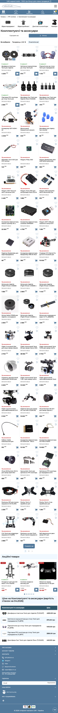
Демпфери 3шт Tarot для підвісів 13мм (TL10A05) (28, 98)
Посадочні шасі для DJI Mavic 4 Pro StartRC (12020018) (9, 582)
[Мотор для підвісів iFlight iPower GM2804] (47, 272)
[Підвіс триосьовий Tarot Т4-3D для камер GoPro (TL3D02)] (47, 335)
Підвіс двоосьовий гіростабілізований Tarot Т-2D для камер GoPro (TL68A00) (47, 378)
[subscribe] (29, 683)
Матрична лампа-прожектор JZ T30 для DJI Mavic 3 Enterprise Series (46, 582)
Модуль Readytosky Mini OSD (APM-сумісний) (47, 160)
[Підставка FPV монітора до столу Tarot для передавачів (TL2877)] (10, 86)
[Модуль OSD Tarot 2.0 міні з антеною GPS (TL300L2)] (10, 179)
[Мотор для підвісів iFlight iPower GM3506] (10, 272)
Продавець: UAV (18, 42)
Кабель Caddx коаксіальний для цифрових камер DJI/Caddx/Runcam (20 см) (9, 440)
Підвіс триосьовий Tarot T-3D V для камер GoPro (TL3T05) (28, 378)
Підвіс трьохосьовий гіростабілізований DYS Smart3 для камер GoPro (10, 409)
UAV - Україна (38, 710)
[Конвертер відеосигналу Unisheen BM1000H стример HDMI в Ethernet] (28, 210)
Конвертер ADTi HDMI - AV (9, 129)
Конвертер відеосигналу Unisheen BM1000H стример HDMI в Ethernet (28, 222)
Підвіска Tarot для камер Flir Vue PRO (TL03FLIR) (28, 409)
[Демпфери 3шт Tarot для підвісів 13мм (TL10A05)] (28, 86)
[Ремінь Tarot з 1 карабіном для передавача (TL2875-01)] (28, 490)
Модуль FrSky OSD (26, 160)
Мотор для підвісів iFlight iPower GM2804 (46, 285)
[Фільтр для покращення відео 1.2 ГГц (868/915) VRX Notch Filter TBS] (47, 304)
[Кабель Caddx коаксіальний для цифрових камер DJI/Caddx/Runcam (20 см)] (10, 428)
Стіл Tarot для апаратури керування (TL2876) (10, 534)
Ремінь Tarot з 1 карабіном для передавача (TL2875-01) (28, 503)
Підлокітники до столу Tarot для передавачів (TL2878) (47, 67)
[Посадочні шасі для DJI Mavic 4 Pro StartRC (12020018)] (10, 570)
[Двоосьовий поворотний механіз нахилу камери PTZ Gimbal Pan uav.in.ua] (28, 117)
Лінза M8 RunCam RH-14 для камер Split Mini (10, 471)
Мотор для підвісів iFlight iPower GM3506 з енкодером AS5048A (28, 285)
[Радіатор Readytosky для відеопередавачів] (10, 241)
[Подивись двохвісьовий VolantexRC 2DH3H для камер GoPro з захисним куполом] (10, 366)
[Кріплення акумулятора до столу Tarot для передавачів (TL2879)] (28, 54)
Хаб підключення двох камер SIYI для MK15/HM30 (47, 534)
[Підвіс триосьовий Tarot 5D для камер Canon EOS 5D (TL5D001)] (28, 335)
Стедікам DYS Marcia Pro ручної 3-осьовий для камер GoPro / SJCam (47, 253)
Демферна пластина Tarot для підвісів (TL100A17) (8, 67)
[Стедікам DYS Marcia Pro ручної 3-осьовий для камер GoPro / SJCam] (47, 241)
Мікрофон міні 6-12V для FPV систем (10, 160)
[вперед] (32, 551)
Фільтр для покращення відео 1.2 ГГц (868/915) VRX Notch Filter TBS (47, 316)
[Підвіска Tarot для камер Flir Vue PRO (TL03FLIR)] (28, 397)
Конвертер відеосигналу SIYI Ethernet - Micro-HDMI (28, 440)
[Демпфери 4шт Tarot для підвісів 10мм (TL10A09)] (47, 86)
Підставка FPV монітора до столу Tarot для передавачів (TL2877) (10, 98)
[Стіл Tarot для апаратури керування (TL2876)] (10, 522)
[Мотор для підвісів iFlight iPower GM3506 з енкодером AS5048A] (28, 272)
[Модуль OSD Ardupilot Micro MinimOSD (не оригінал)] (47, 179)
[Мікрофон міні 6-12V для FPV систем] (10, 148)
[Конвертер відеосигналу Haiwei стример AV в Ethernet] (10, 210)
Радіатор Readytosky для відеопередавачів (10, 253)
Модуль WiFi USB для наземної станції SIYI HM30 (46, 222)
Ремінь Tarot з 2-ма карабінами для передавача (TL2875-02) (47, 503)
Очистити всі (34, 42)
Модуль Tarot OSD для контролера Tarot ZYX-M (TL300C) (28, 191)
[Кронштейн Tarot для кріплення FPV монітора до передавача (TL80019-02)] (28, 459)
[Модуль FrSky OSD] (28, 148)
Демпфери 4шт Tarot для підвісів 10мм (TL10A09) (47, 98)
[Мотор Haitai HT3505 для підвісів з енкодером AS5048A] (10, 304)
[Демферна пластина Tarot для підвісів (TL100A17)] (10, 54)
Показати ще (29, 546)
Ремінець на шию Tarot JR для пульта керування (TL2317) (28, 534)
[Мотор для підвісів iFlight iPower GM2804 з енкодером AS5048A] (28, 304)
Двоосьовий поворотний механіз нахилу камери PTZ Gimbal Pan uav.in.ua (27, 129)
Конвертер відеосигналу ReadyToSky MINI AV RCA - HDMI (28, 253)
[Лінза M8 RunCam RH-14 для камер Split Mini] (10, 459)
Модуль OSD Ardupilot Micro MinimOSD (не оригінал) (46, 191)
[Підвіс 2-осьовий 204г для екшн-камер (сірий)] (10, 335)
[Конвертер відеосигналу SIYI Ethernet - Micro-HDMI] (28, 428)
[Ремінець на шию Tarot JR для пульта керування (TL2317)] (28, 522)
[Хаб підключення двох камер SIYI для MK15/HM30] (47, 522)
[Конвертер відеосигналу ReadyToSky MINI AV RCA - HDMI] (28, 241)
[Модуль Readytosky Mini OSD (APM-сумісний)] (47, 148)
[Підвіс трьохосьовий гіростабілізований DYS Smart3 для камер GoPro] (10, 397)
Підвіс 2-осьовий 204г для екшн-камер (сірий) (10, 347)
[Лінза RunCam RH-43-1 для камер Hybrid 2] (47, 397)
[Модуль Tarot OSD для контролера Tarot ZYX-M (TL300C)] (28, 179)
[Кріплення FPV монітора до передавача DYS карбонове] (47, 459)
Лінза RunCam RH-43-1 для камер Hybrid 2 (46, 409)
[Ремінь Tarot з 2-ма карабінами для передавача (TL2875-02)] (47, 490)
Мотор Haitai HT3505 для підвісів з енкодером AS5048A (10, 316)
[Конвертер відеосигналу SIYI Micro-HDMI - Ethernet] (47, 428)
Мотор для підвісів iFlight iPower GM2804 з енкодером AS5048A (28, 316)
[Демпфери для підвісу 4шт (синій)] (47, 117)
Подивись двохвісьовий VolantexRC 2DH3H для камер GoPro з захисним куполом (10, 378)
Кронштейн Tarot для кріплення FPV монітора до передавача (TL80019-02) (28, 471)
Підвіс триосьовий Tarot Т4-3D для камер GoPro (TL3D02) (47, 347)
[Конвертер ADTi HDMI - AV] (10, 117)
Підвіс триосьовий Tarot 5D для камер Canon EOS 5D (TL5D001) (28, 347)
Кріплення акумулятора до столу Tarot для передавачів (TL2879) (28, 67)
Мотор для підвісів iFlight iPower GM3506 (9, 285)
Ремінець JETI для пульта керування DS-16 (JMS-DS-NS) (10, 503)
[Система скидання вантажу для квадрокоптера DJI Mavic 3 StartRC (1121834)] (28, 570)
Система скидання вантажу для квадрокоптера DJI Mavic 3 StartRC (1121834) (28, 582)
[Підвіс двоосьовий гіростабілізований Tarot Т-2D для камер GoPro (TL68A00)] (47, 366)
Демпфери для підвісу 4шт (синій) (46, 129)
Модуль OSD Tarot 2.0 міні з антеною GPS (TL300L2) (9, 191)
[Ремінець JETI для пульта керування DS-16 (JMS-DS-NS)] (10, 490)
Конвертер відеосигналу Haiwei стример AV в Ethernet (10, 222)
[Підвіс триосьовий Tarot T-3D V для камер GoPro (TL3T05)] (28, 366)
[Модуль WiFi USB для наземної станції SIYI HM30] (47, 210)
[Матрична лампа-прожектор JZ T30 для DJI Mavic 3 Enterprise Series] (47, 570)
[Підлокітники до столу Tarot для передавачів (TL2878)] (47, 54)
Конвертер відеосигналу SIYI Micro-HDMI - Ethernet (47, 440)
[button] (55, 23)
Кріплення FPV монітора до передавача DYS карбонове (47, 471)
